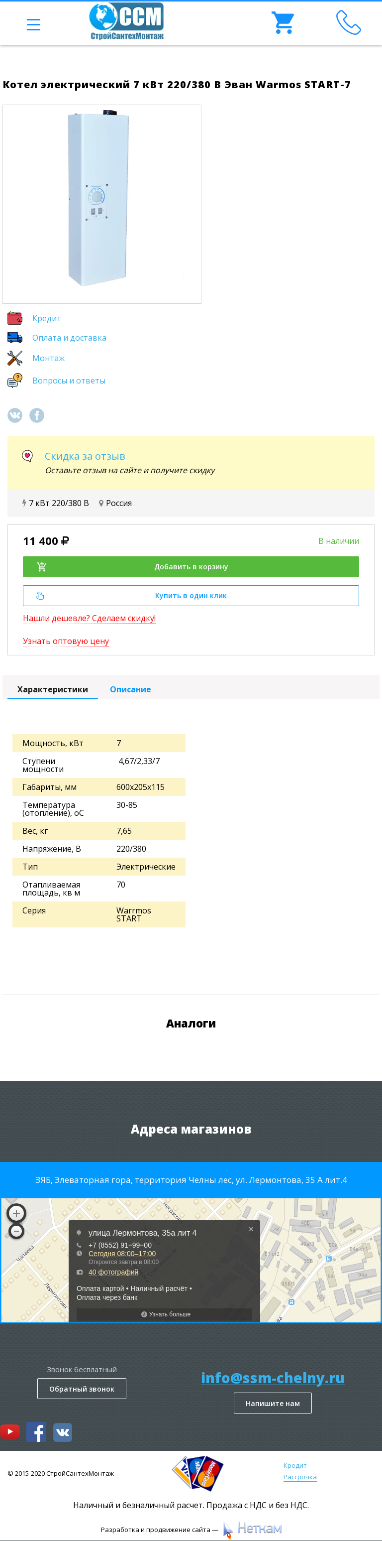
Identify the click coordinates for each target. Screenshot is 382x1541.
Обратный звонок (81, 1389)
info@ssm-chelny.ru (273, 1378)
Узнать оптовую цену (66, 641)
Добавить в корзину (132, 567)
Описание (130, 689)
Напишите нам (273, 1403)
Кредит (46, 318)
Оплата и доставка (69, 338)
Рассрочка (300, 1476)
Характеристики (52, 689)
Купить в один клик (131, 595)
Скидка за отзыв (85, 456)
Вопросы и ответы (68, 381)
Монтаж (48, 358)
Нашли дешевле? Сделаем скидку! (89, 618)
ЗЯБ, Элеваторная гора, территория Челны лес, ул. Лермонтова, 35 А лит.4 (191, 1179)
